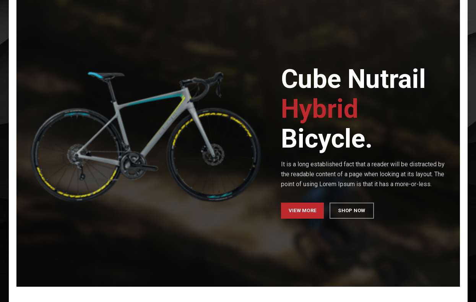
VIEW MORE (302, 210)
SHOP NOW (351, 210)
